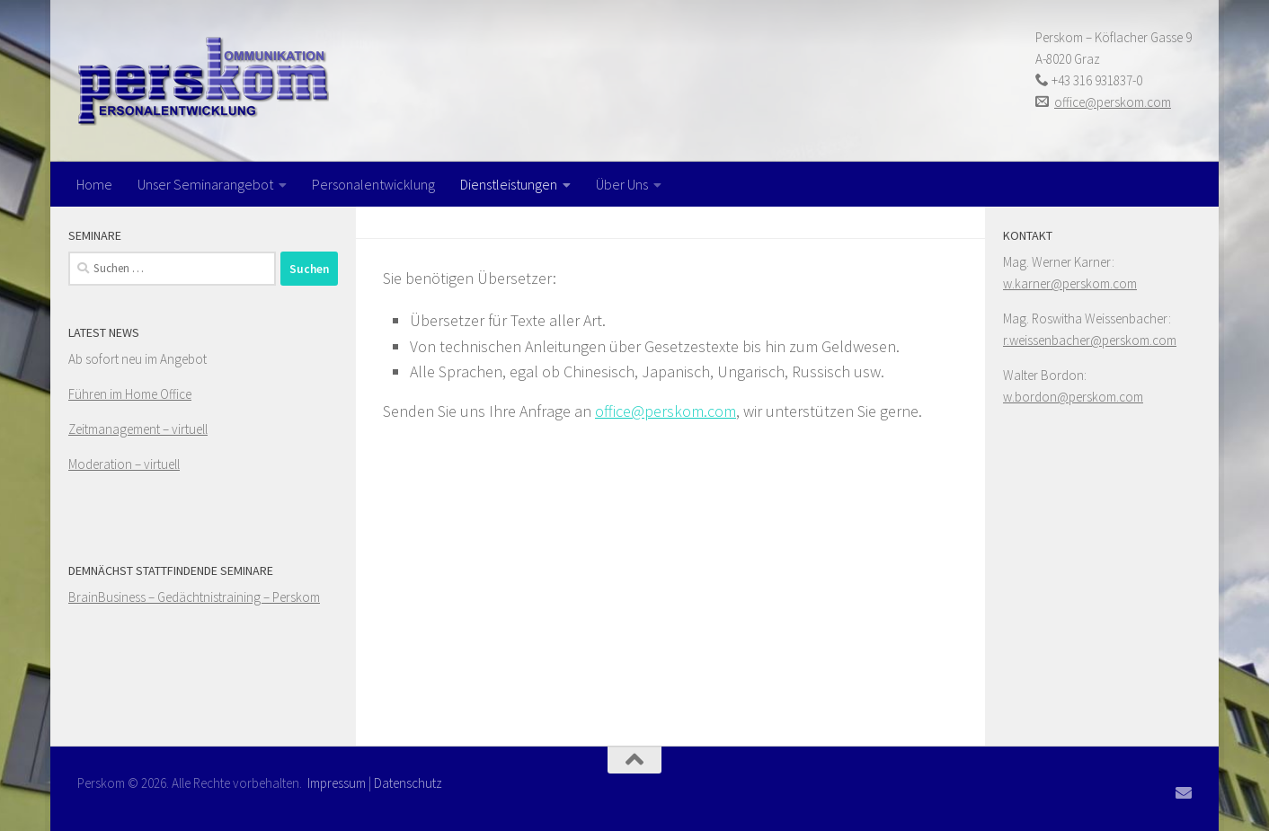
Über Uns (622, 184)
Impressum (336, 782)
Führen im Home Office (129, 393)
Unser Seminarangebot (205, 184)
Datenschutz (408, 782)
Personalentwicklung (373, 184)
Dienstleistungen (508, 184)
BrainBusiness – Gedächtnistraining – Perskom (194, 597)
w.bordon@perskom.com (1073, 396)
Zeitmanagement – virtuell (138, 429)
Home (94, 184)
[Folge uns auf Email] (1184, 792)
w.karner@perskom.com (1070, 283)
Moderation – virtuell (124, 464)
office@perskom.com (1112, 102)
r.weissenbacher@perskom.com (1089, 340)
